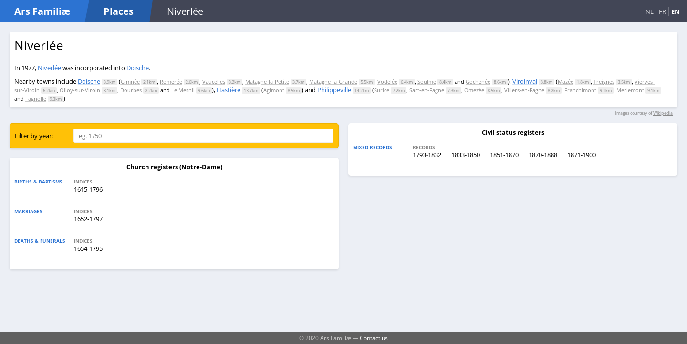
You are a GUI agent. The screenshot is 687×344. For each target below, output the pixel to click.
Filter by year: (34, 135)
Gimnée (130, 81)
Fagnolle (35, 98)
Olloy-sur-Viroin (80, 90)
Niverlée (49, 68)
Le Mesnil (183, 90)
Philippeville (334, 90)
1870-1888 (543, 154)
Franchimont (580, 90)
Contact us (374, 338)
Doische (137, 68)
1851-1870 (504, 154)
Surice (381, 90)
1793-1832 (427, 154)
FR (662, 11)
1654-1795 (88, 248)
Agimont (273, 90)
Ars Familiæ (42, 11)
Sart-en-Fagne (426, 90)
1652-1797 (88, 219)
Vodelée (387, 81)
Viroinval (524, 81)
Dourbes (131, 90)
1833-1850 (465, 154)
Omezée (474, 90)
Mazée (565, 81)
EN (675, 11)
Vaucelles (213, 81)
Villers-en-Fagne (524, 90)
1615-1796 (88, 189)
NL (649, 11)
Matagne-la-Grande (333, 81)
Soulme (426, 81)
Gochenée (478, 81)
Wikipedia (663, 113)
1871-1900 (581, 154)
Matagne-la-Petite (267, 81)
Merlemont (630, 90)
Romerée (171, 81)
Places (119, 11)
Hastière (228, 90)
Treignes (603, 81)
